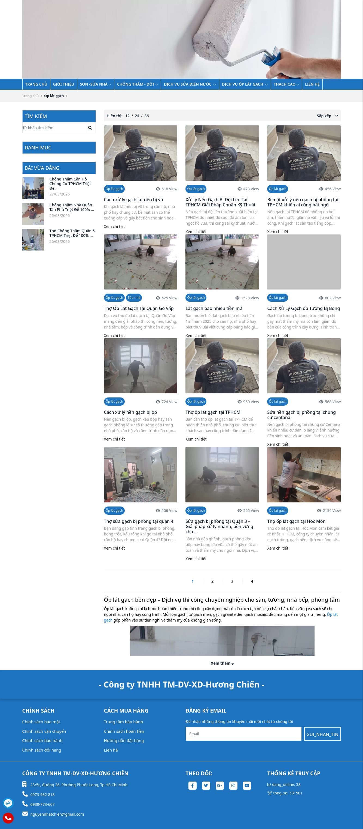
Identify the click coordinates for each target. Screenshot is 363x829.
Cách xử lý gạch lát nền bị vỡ (133, 200)
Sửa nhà (134, 297)
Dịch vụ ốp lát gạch (245, 84)
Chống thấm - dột (137, 84)
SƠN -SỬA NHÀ (95, 84)
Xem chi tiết (114, 226)
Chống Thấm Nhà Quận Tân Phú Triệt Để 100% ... (72, 207)
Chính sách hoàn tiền (124, 731)
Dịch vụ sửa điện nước (190, 84)
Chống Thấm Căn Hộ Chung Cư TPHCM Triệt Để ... (70, 183)
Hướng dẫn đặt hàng (124, 740)
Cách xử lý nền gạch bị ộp (130, 412)
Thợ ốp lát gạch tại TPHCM (212, 412)
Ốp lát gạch (114, 188)
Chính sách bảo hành (42, 740)
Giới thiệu (63, 84)
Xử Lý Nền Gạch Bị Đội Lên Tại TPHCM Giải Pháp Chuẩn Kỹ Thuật (220, 202)
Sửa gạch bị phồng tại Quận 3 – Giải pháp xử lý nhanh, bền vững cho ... (219, 526)
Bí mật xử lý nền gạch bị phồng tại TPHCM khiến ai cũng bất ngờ (302, 202)
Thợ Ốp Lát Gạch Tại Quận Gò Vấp (139, 308)
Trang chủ (36, 84)
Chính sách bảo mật (41, 721)
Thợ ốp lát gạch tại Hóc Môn (296, 521)
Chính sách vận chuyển (44, 731)
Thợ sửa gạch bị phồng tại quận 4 (138, 521)
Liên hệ (312, 84)
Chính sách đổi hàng (41, 750)
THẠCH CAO (286, 84)
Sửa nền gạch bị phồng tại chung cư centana (301, 414)
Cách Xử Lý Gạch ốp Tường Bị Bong (303, 308)
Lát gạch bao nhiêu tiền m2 (213, 308)
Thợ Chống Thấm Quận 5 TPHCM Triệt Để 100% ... (72, 233)
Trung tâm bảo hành (123, 721)
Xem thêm (222, 663)
